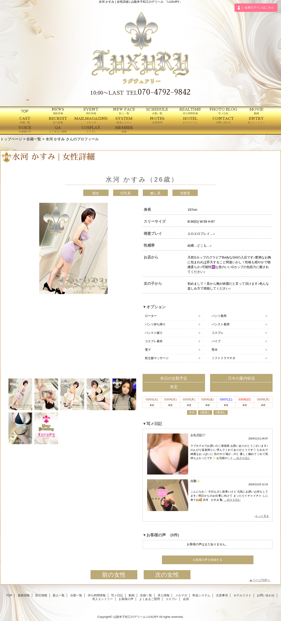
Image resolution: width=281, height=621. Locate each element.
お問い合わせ (266, 595)
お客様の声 (126, 599)
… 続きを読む (241, 458)
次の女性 (167, 574)
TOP (25, 111)
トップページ (11, 139)
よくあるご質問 (149, 599)
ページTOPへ (261, 580)
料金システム (201, 595)
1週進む (205, 412)
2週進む (220, 412)
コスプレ (171, 599)
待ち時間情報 (97, 595)
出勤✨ (195, 481)
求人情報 (163, 595)
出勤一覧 (76, 595)
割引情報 (41, 595)
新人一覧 (59, 595)
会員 (186, 599)
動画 (132, 595)
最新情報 (24, 595)
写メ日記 (117, 595)
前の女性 (114, 574)
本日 (192, 412)
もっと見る (262, 516)
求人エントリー (102, 599)
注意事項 (222, 595)
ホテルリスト (242, 595)
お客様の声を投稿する (207, 559)
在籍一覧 (33, 139)
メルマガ (181, 595)
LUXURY (152, 616)
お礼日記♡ (197, 435)
